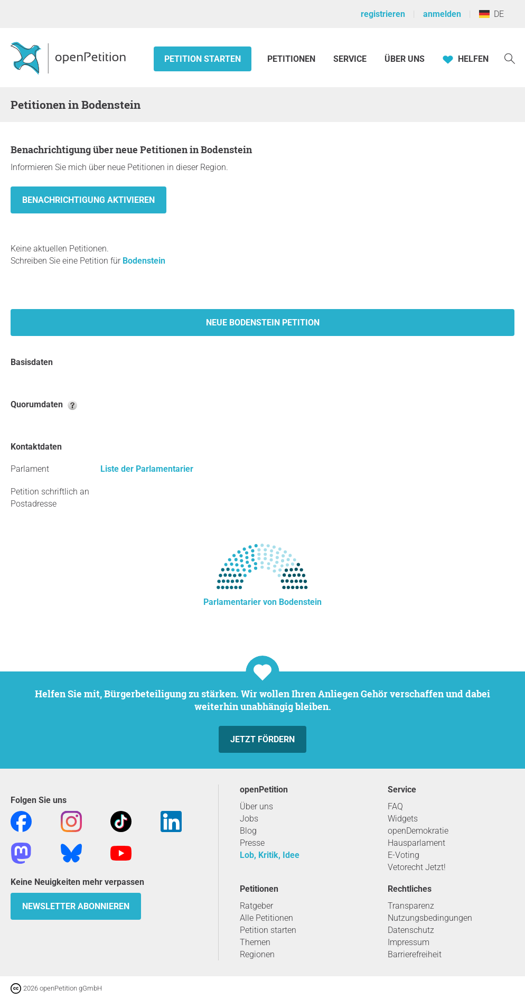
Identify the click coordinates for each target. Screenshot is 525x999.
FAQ (395, 806)
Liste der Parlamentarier (146, 469)
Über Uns (405, 59)
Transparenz (411, 906)
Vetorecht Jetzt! (417, 867)
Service (350, 59)
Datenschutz (411, 930)
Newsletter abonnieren (75, 906)
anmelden (442, 14)
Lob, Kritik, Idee (269, 855)
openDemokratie (418, 831)
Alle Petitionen (266, 918)
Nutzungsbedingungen (430, 918)
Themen (255, 942)
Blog (248, 831)
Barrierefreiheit (415, 954)
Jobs (249, 819)
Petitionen (292, 59)
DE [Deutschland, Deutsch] (491, 14)
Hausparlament (416, 843)
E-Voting (403, 855)
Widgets (403, 819)
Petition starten (202, 59)
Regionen (257, 954)
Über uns (256, 806)
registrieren (383, 14)
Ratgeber (256, 906)
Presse (252, 843)
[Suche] (509, 58)
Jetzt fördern (262, 739)
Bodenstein (144, 261)
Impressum (408, 942)
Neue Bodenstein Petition (263, 323)
